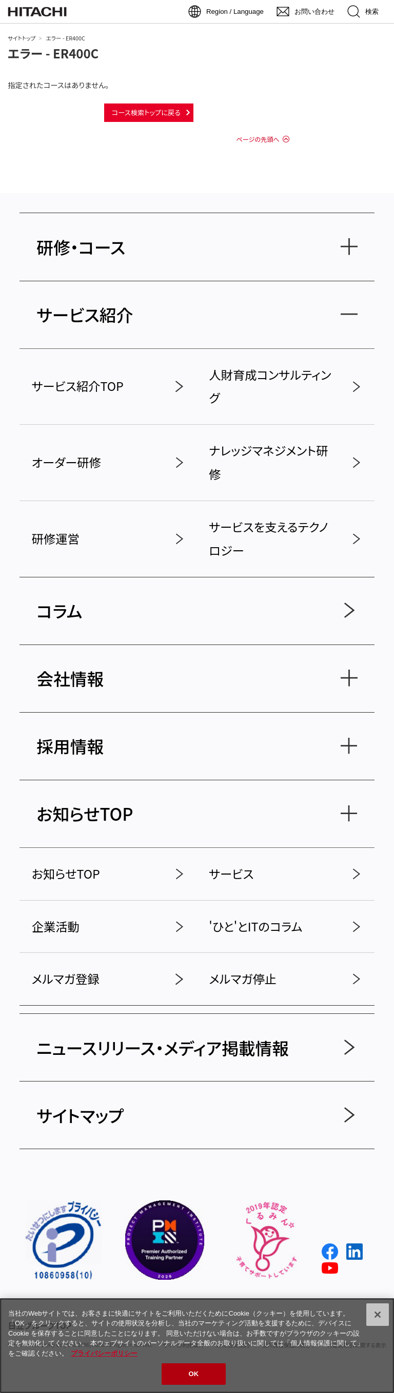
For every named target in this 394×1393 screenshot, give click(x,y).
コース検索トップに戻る (146, 112)
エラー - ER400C (53, 53)
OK (194, 1374)
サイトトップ (21, 38)
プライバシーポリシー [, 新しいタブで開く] (104, 1353)
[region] (197, 1345)
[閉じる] (377, 1314)
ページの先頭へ (257, 139)
